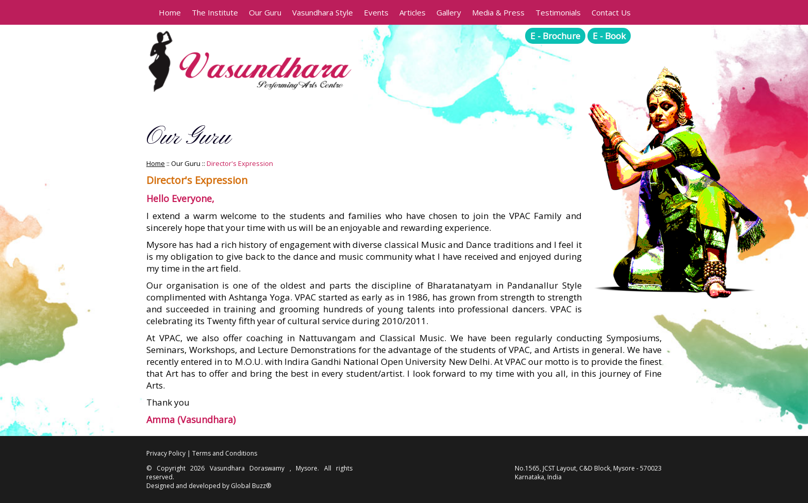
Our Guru (265, 12)
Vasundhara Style (322, 12)
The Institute (215, 12)
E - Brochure (555, 36)
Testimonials (558, 12)
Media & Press (498, 12)
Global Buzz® (251, 485)
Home (170, 12)
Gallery (448, 12)
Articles (412, 12)
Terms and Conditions (224, 453)
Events (376, 12)
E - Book (609, 36)
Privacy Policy (166, 453)
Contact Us (611, 12)
